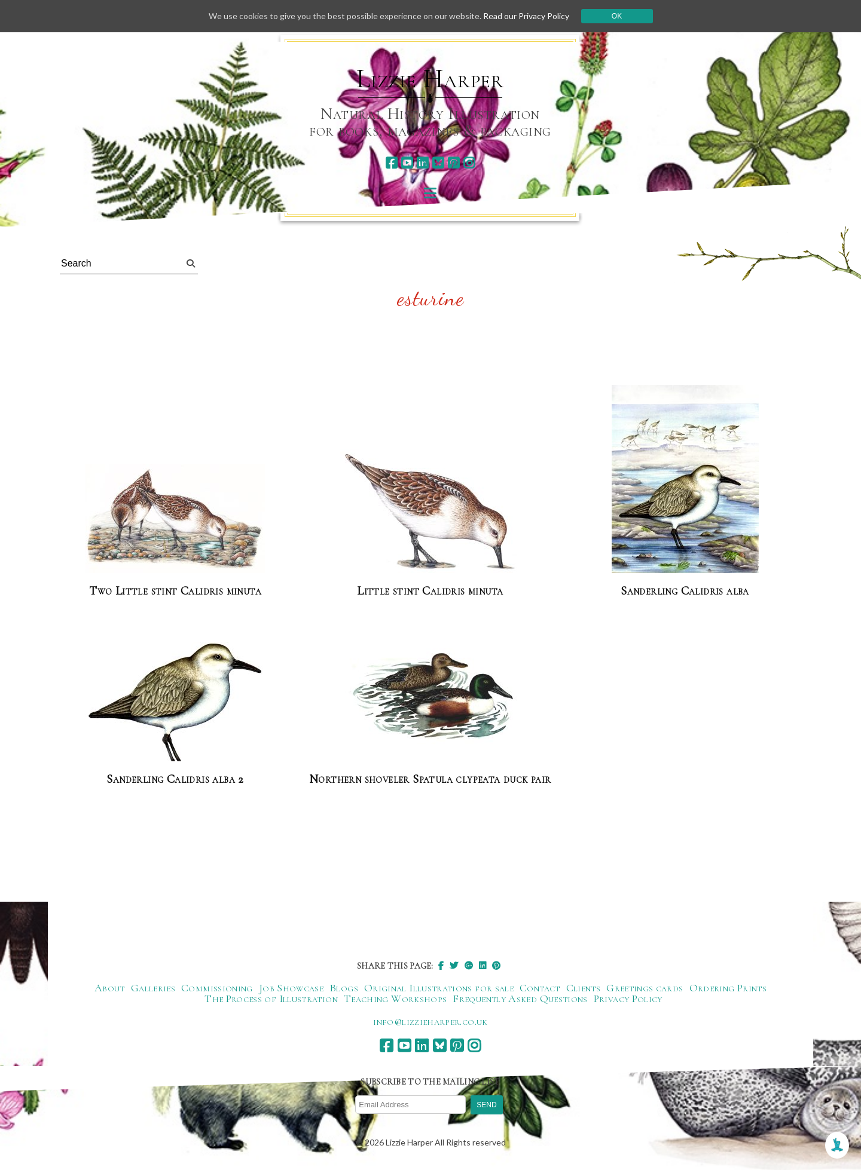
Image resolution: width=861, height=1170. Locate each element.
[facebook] (391, 163)
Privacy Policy (628, 998)
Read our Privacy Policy (526, 16)
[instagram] (469, 163)
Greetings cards (644, 987)
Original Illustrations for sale (439, 987)
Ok (617, 16)
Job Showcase (291, 987)
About (109, 987)
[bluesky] (438, 163)
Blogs (343, 987)
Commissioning (217, 987)
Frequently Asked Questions (520, 998)
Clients (583, 987)
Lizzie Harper (430, 79)
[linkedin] (422, 163)
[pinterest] (453, 163)
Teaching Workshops (395, 998)
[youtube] (407, 163)
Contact (540, 987)
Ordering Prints (728, 987)
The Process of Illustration (271, 998)
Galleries (153, 987)
